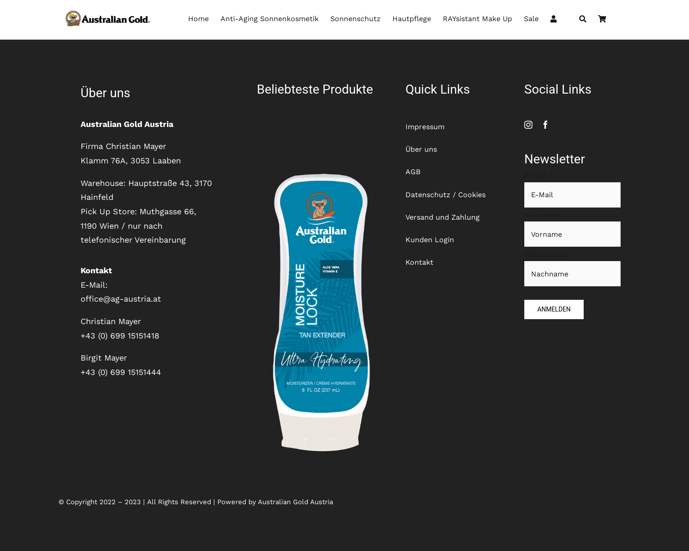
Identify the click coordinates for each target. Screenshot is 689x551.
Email (538, 175)
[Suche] (582, 19)
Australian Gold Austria (295, 502)
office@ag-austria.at (121, 298)
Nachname (545, 253)
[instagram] (528, 125)
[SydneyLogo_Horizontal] (106, 10)
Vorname (541, 214)
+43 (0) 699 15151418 (120, 335)
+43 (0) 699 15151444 (121, 372)
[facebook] (545, 125)
